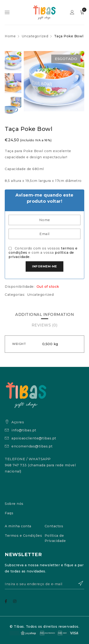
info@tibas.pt (23, 430)
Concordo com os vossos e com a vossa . (43, 252)
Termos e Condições (23, 535)
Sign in (72, 12)
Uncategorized (35, 36)
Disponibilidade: (19, 286)
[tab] (44, 315)
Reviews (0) (45, 325)
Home (10, 36)
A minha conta (18, 526)
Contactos (54, 526)
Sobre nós (14, 504)
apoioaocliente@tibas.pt (33, 438)
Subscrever (78, 583)
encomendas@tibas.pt (32, 446)
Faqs (9, 513)
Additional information (44, 314)
